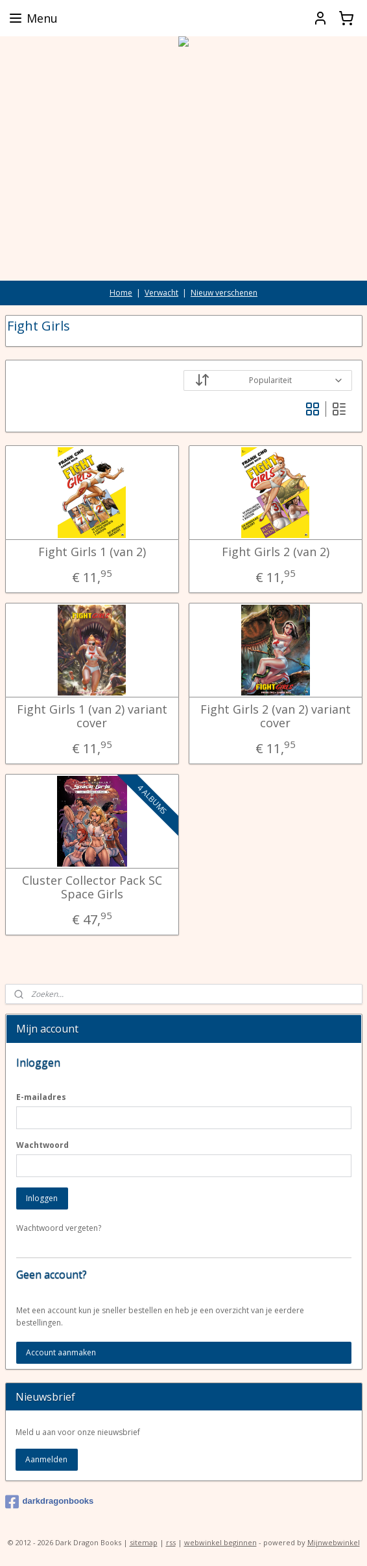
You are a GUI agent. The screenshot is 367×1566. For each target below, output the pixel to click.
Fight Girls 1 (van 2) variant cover (92, 716)
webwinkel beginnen (220, 1542)
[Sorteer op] (267, 380)
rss (171, 1542)
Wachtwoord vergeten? (58, 1227)
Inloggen (42, 1198)
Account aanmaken (61, 1352)
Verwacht (161, 292)
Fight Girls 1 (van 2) (92, 551)
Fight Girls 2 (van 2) (275, 551)
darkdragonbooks (49, 1502)
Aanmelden (46, 1459)
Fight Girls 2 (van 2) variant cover (275, 716)
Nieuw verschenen (224, 292)
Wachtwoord (42, 1145)
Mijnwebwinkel (333, 1542)
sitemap (144, 1542)
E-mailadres (41, 1097)
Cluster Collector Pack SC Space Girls (92, 887)
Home (121, 292)
